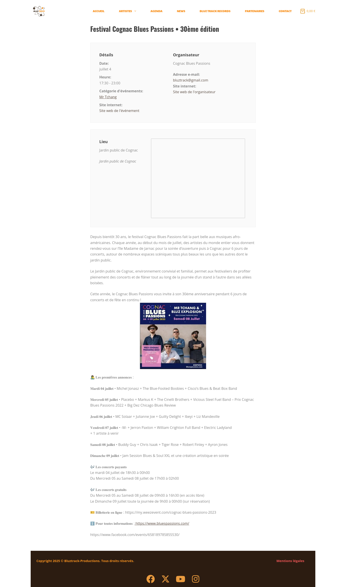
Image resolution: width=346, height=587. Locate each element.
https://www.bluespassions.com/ (162, 523)
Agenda (156, 11)
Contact (285, 11)
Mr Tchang (108, 97)
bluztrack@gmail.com (190, 80)
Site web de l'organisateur (194, 91)
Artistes (128, 11)
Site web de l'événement (119, 110)
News (181, 11)
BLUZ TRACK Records (215, 11)
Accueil (99, 11)
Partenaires (254, 11)
